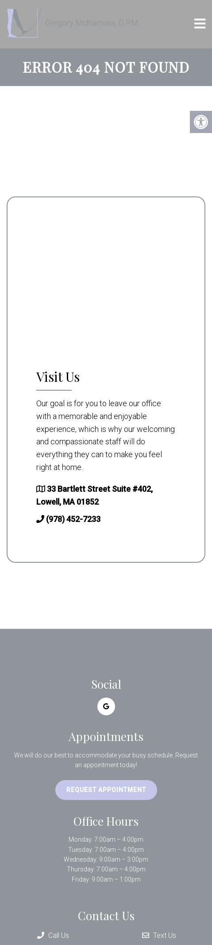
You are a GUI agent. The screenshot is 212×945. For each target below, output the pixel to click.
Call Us (53, 935)
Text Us (159, 935)
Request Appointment (106, 789)
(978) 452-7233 (73, 519)
